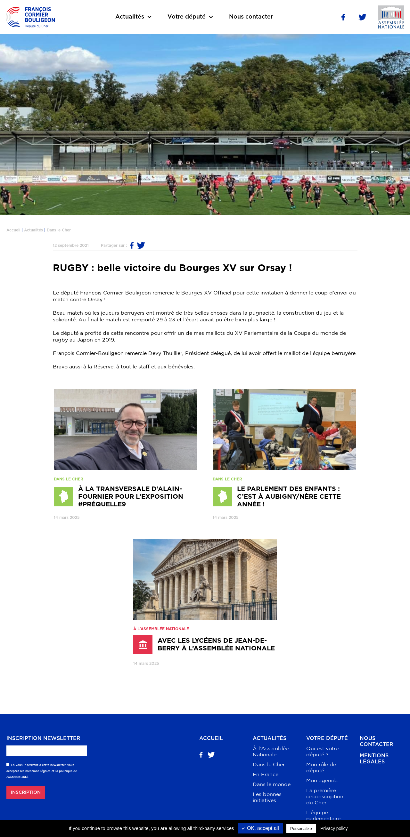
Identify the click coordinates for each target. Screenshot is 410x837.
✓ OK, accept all (260, 828)
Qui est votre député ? (322, 751)
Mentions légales (374, 758)
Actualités (33, 230)
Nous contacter (251, 17)
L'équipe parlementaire (323, 815)
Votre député (327, 738)
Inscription (26, 792)
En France (265, 774)
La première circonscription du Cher (324, 796)
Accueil (13, 230)
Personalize (301, 828)
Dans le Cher (59, 230)
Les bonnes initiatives (267, 797)
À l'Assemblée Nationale (271, 751)
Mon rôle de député (321, 767)
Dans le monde (272, 784)
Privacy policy (334, 828)
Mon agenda (322, 780)
